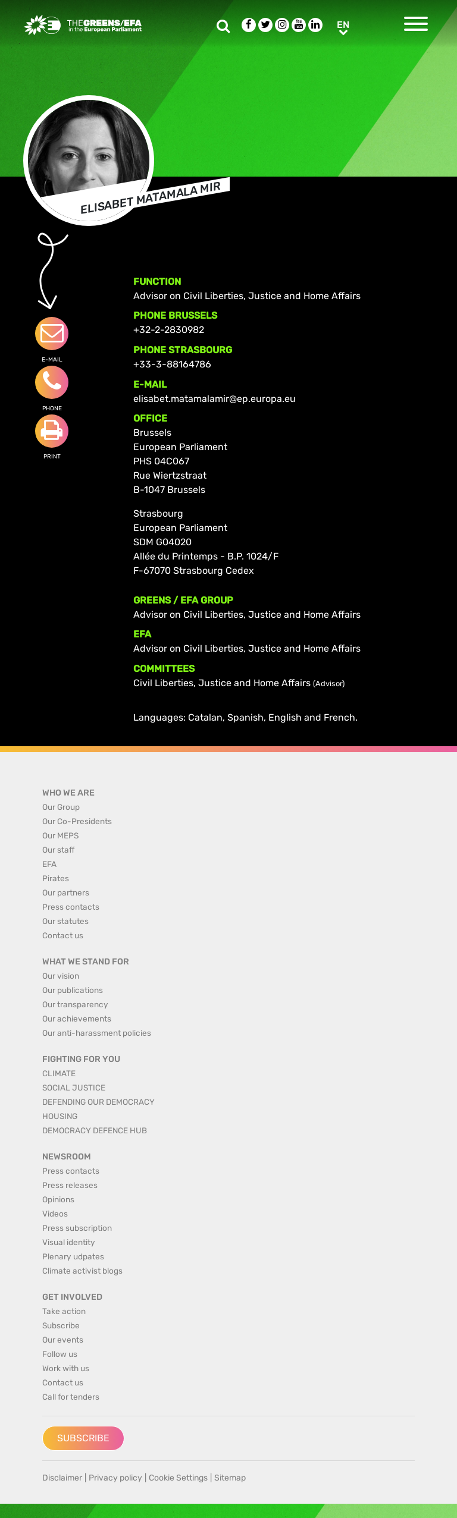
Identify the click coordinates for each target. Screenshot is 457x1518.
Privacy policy (115, 1478)
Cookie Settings (178, 1478)
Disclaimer (62, 1478)
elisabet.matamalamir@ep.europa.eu (214, 398)
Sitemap (230, 1478)
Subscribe (83, 1438)
